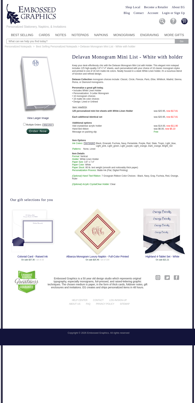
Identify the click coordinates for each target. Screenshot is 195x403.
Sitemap (125, 304)
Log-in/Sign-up (118, 300)
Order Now (38, 131)
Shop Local (132, 7)
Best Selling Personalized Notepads (56, 46)
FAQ (88, 304)
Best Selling (22, 35)
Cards (44, 35)
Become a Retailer (156, 7)
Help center (80, 300)
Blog (127, 12)
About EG (178, 7)
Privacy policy (105, 304)
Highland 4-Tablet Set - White (162, 256)
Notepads (80, 35)
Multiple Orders (39, 124)
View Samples (89, 143)
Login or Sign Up (173, 12)
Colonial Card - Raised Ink (32, 256)
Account (153, 12)
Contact (139, 12)
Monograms (124, 35)
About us (74, 304)
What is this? (48, 125)
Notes (60, 35)
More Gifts (174, 35)
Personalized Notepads (18, 46)
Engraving (149, 35)
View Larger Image (38, 118)
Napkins (101, 35)
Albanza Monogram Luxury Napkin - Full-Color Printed (97, 256)
